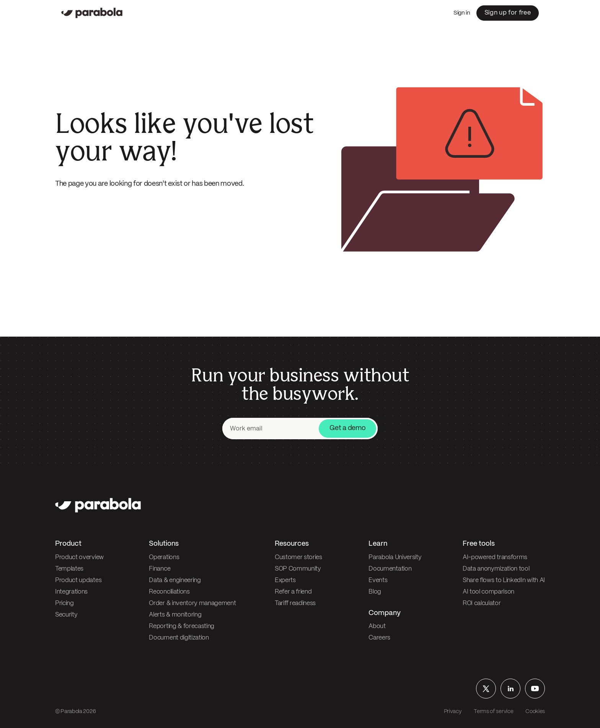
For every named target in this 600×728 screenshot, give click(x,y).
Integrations (71, 592)
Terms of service (493, 711)
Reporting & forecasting (181, 626)
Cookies (535, 711)
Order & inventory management (192, 603)
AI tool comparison (488, 592)
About (376, 626)
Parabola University (394, 557)
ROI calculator (482, 603)
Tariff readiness (295, 603)
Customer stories (298, 557)
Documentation (389, 569)
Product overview (79, 557)
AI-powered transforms (495, 557)
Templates (69, 569)
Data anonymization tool (496, 569)
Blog (374, 592)
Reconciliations (169, 592)
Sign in (461, 13)
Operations (164, 557)
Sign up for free (507, 13)
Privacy (453, 711)
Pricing (64, 603)
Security (66, 615)
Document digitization (179, 638)
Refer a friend (293, 592)
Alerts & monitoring (175, 615)
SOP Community (298, 569)
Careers (379, 638)
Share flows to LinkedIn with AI (504, 580)
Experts (285, 580)
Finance (159, 569)
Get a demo (347, 428)
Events (377, 580)
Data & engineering (175, 580)
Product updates (78, 580)
